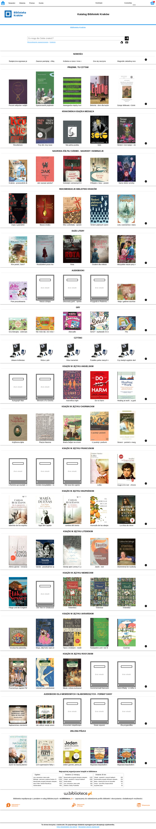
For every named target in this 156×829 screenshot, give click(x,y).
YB (115, 3)
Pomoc (32, 3)
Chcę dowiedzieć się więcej (67, 827)
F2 (144, 3)
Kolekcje (52, 42)
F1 (138, 3)
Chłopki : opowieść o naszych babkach (74, 779)
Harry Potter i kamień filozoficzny (42, 783)
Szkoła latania (37, 785)
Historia (22, 3)
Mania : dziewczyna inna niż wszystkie (104, 781)
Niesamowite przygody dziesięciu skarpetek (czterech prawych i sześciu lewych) (55, 781)
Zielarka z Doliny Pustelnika (71, 785)
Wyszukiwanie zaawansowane (37, 42)
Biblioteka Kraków (78, 27)
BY (120, 3)
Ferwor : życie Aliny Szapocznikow (103, 783)
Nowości (12, 3)
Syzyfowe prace (98, 785)
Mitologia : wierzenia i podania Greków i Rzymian (46, 779)
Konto (41, 3)
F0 (134, 3)
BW (110, 3)
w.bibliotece (66, 799)
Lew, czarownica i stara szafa (41, 777)
